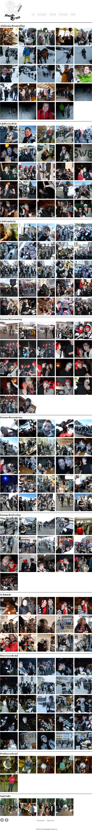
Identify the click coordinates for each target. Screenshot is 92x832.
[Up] (88, 387)
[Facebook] (6, 820)
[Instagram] (2, 820)
